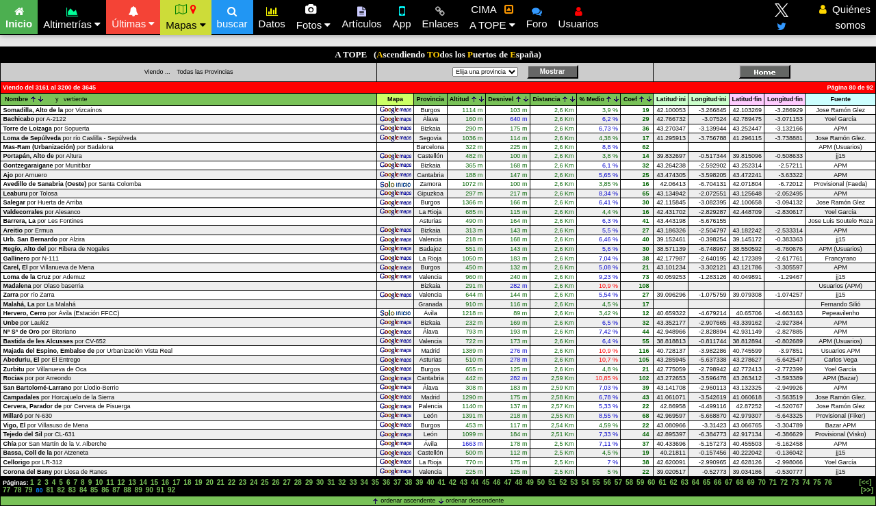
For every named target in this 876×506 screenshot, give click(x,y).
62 (674, 482)
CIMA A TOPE (492, 17)
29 (309, 482)
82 (61, 490)
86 (105, 490)
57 (618, 482)
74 (806, 482)
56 (607, 482)
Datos (272, 15)
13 (132, 482)
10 (99, 482)
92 (171, 490)
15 (154, 482)
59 (640, 482)
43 (463, 482)
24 (253, 482)
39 (419, 482)
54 (585, 482)
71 (773, 482)
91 (160, 490)
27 (287, 482)
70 (762, 482)
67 (728, 482)
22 (231, 482)
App (402, 15)
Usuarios (578, 15)
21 (220, 482)
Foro (537, 15)
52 (563, 482)
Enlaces (440, 15)
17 (176, 482)
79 (28, 490)
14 (143, 482)
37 (397, 482)
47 (507, 482)
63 (684, 482)
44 (474, 482)
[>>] (867, 490)
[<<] (865, 482)
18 (187, 482)
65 (706, 482)
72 (784, 482)
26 (275, 482)
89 (138, 490)
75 (817, 482)
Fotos (313, 17)
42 (452, 482)
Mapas (185, 17)
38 (408, 482)
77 (6, 490)
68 (739, 482)
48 (519, 482)
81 (49, 490)
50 (541, 482)
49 (530, 482)
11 (110, 482)
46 (496, 482)
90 (149, 490)
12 (121, 482)
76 (828, 482)
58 (629, 482)
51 (552, 482)
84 (83, 490)
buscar (232, 15)
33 (353, 482)
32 (342, 482)
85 (94, 490)
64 (695, 482)
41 (442, 482)
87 (116, 490)
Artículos (361, 15)
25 (264, 482)
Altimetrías (72, 16)
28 (298, 482)
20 (210, 482)
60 (651, 482)
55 (596, 482)
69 (751, 482)
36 (386, 482)
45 (485, 482)
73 (795, 482)
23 (242, 482)
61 (662, 482)
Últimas (133, 15)
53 (574, 482)
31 (331, 482)
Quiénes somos (845, 17)
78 (17, 490)
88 (127, 490)
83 (72, 490)
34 (364, 482)
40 (430, 482)
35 (375, 482)
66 (717, 482)
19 (198, 482)
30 (320, 482)
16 (165, 482)
